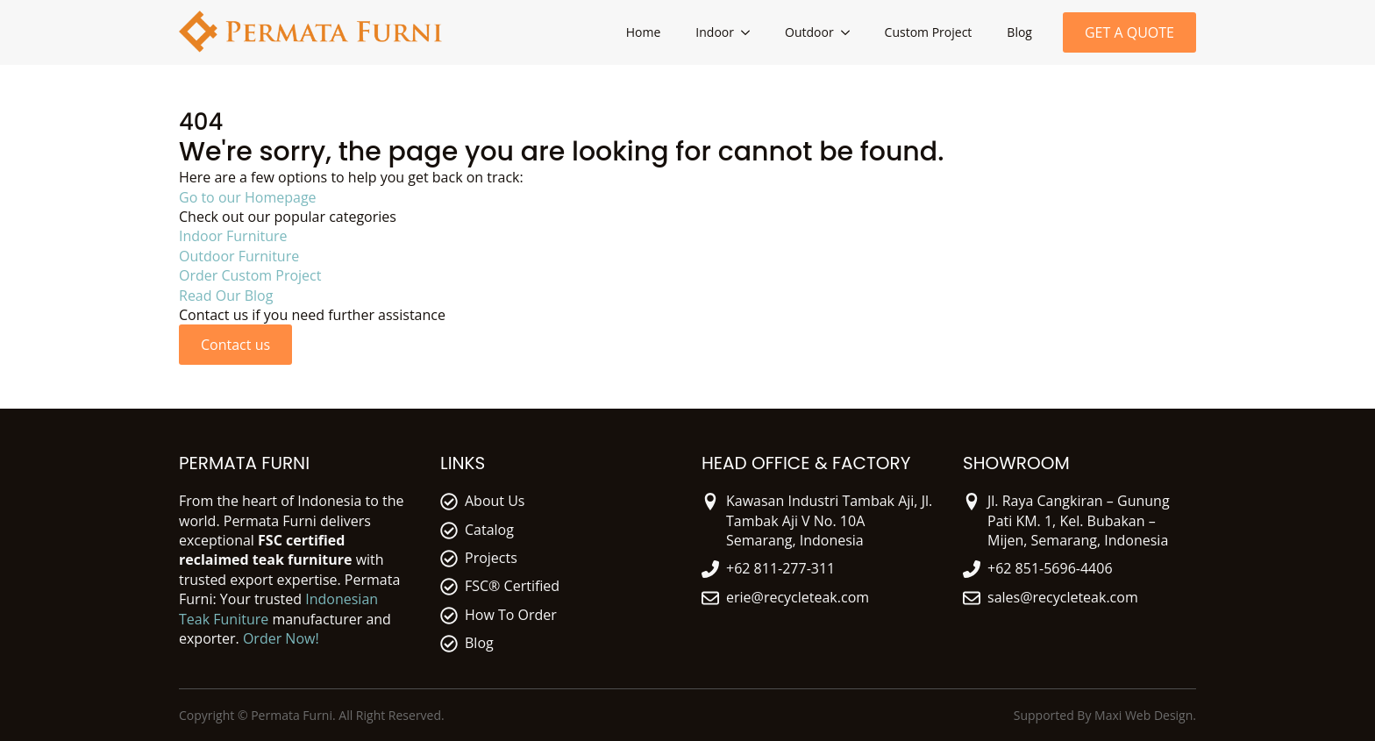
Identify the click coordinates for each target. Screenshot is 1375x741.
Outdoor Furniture (239, 256)
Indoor (714, 32)
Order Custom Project (250, 275)
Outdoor (809, 32)
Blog (1019, 32)
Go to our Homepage (248, 197)
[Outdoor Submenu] (850, 32)
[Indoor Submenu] (750, 32)
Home (643, 32)
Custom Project (928, 32)
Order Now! (281, 638)
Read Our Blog (226, 295)
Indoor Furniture (233, 236)
